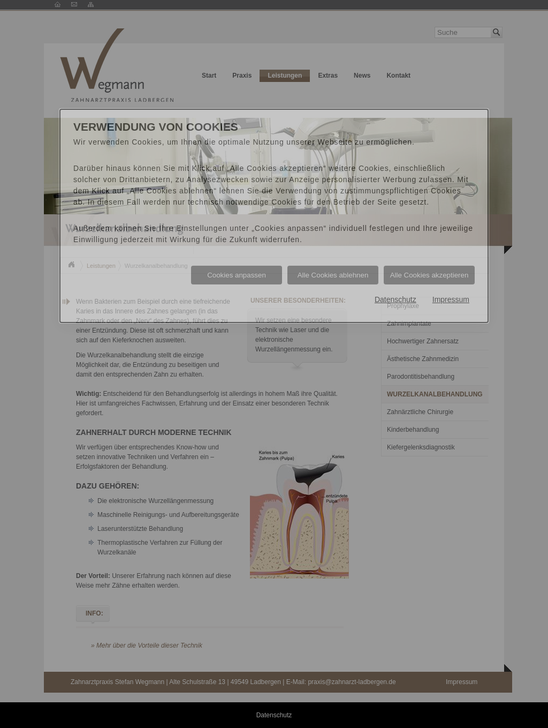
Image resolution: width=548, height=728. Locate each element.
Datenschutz (395, 299)
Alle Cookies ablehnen (333, 275)
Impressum (450, 299)
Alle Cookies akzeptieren (429, 275)
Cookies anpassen (236, 275)
